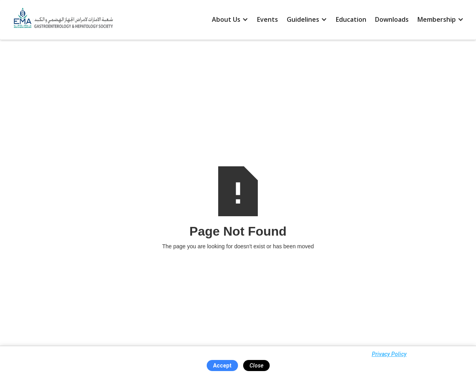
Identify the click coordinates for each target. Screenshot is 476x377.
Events (267, 19)
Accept (222, 365)
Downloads (392, 19)
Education (351, 19)
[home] (61, 20)
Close (256, 365)
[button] (230, 20)
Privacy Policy (389, 354)
